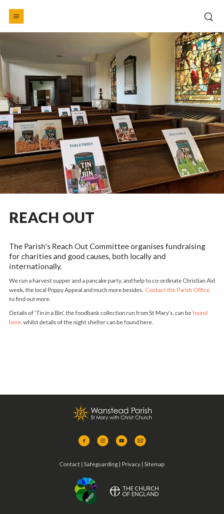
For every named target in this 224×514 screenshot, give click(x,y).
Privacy (131, 464)
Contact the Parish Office (177, 289)
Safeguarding (101, 464)
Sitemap (154, 464)
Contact (69, 464)
